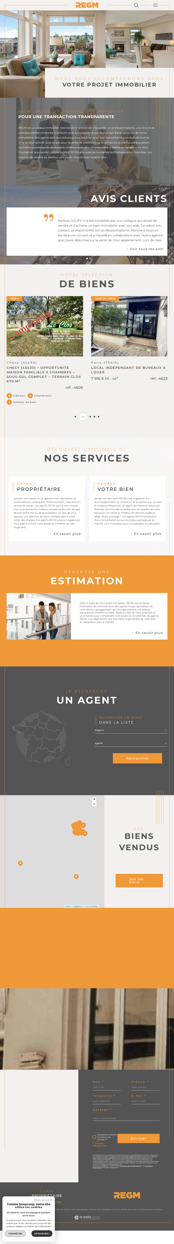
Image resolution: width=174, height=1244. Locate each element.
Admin (123, 1243)
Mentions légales (110, 1243)
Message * (103, 1145)
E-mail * (101, 1130)
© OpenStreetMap (91, 916)
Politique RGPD (146, 1243)
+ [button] (94, 809)
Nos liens (132, 1243)
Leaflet (67, 916)
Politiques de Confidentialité (132, 1205)
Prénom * (102, 1100)
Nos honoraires (79, 1243)
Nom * (99, 1085)
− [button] (94, 814)
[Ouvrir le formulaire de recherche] (136, 5)
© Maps (76, 916)
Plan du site (94, 1243)
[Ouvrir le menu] (155, 5)
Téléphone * (104, 1115)
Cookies (158, 1243)
